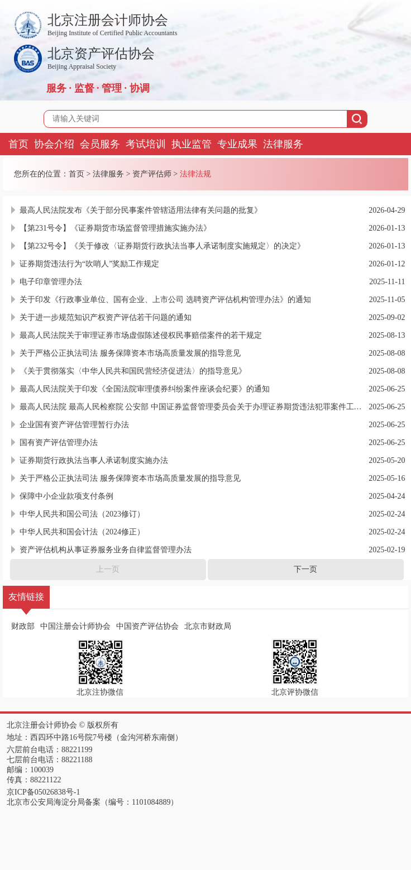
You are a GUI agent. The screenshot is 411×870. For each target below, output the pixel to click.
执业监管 (191, 144)
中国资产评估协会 (147, 626)
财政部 (23, 626)
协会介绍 (54, 144)
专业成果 (237, 144)
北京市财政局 (207, 626)
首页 (18, 144)
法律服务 (283, 144)
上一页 (108, 569)
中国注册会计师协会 (75, 626)
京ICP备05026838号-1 (43, 792)
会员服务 (100, 144)
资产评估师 (151, 174)
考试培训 (146, 144)
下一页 (305, 569)
